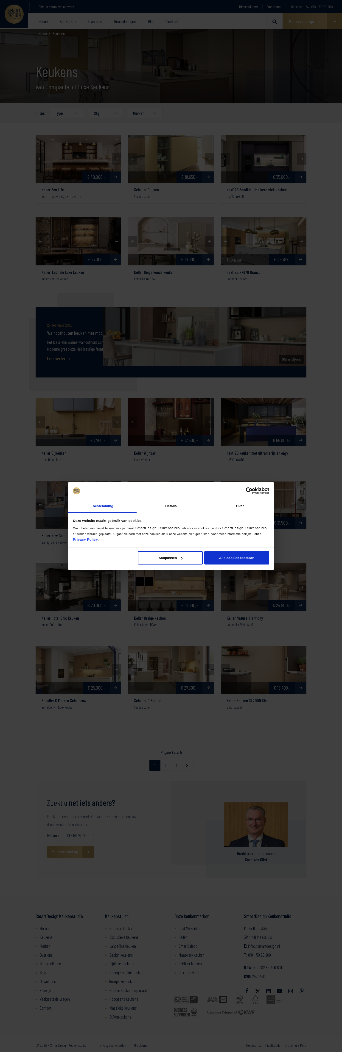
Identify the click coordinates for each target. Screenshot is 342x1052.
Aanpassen (170, 558)
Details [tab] (171, 506)
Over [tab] (240, 506)
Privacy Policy (85, 539)
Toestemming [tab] (102, 506)
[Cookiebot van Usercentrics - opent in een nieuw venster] (249, 490)
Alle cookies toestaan (236, 558)
